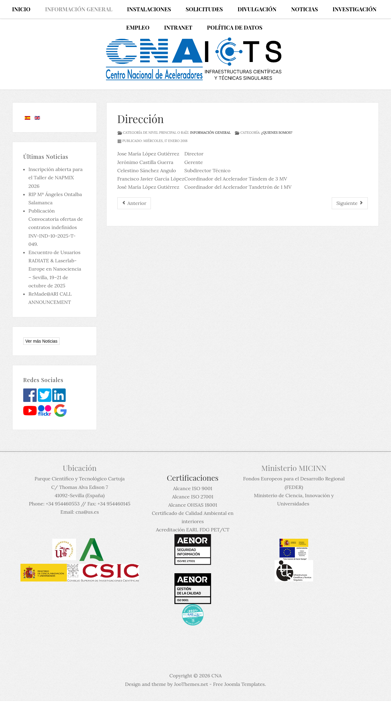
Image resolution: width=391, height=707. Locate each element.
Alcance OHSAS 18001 (192, 505)
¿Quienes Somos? (276, 132)
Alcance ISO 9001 (192, 488)
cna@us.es (87, 512)
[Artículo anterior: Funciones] (134, 203)
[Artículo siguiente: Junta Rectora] (350, 203)
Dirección (140, 118)
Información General (210, 132)
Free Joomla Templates (239, 684)
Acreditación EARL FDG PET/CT (192, 530)
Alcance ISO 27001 (192, 497)
